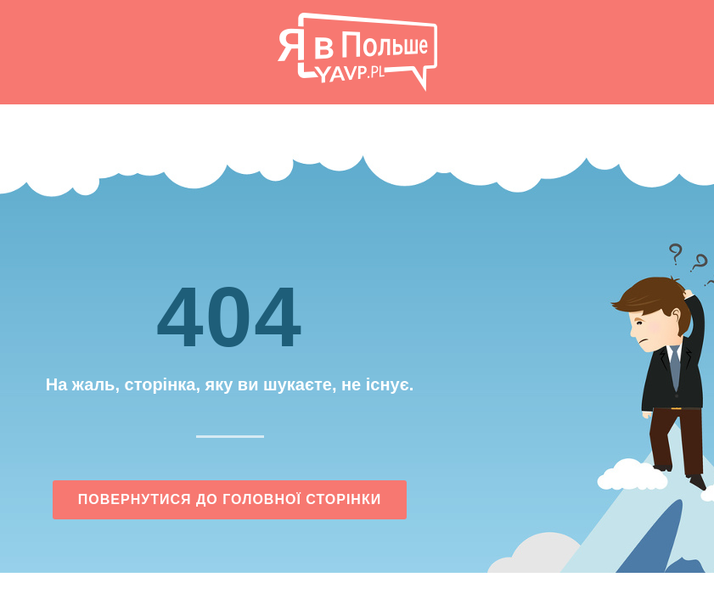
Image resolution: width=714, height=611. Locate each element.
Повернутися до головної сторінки (229, 499)
